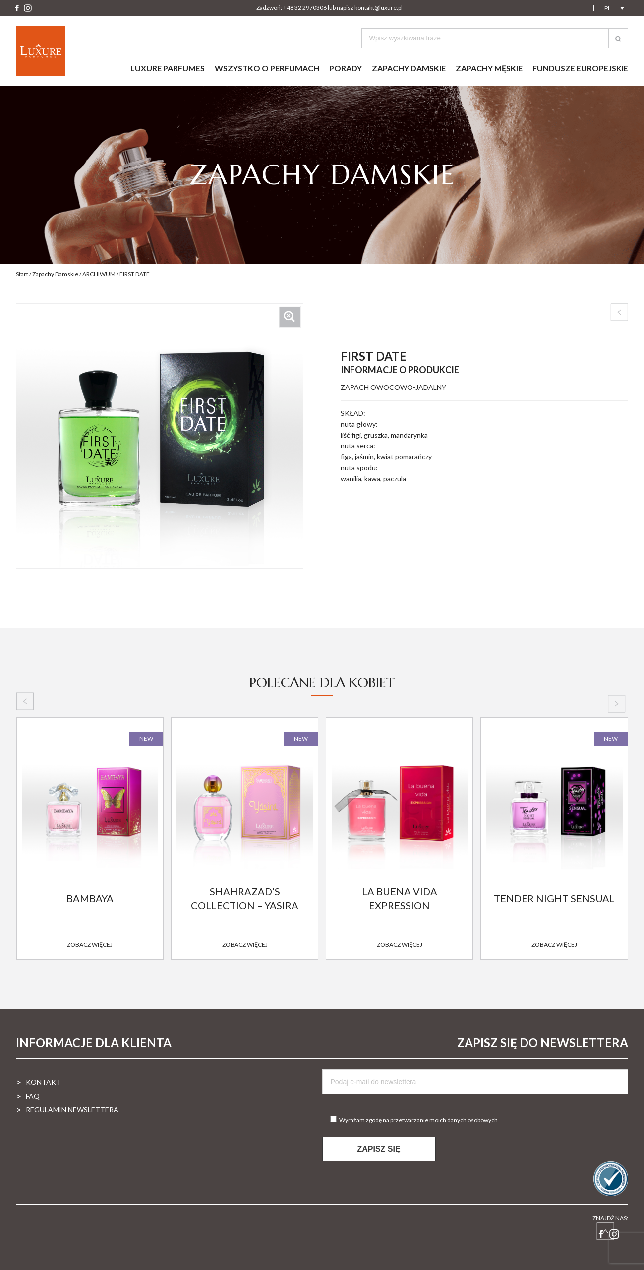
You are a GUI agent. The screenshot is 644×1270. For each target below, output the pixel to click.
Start (22, 273)
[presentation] (25, 701)
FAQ (33, 1096)
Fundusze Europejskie (580, 68)
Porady (345, 68)
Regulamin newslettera (72, 1109)
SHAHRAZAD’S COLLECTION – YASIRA (244, 898)
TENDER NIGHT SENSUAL (554, 898)
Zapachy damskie (409, 68)
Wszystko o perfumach (267, 68)
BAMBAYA (90, 898)
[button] (618, 38)
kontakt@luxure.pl (378, 7)
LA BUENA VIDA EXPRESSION (399, 898)
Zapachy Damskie (55, 273)
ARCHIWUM (99, 273)
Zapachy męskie (489, 68)
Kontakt (43, 1082)
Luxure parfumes (167, 68)
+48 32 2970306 (305, 7)
